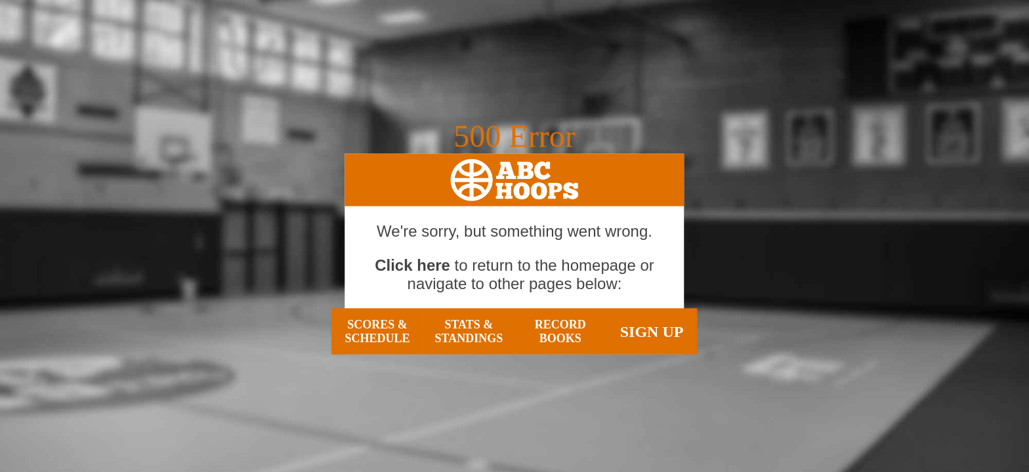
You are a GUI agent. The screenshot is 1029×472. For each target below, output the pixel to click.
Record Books (560, 331)
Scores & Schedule (377, 331)
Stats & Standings (468, 331)
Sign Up (652, 331)
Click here (412, 265)
